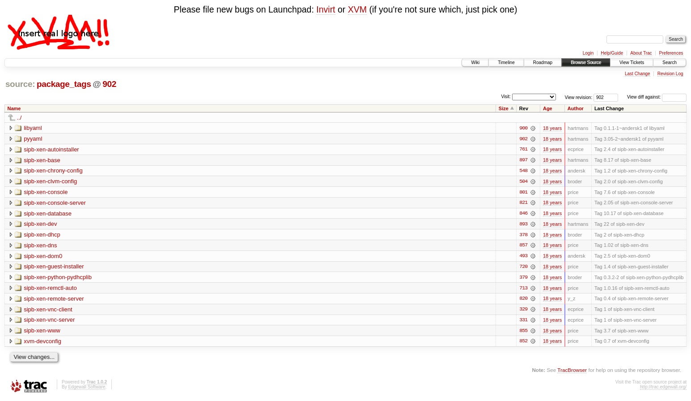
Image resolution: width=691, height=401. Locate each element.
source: (20, 84)
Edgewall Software (86, 388)
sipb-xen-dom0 (43, 257)
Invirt (325, 9)
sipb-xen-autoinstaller (51, 149)
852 (523, 343)
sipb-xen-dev (40, 224)
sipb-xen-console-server (55, 203)
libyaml (33, 128)
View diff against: (657, 97)
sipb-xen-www (42, 332)
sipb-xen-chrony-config (53, 171)
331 (523, 321)
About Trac (641, 53)
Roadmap (542, 62)
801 (523, 192)
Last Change (637, 73)
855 (523, 332)
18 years (552, 128)
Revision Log (670, 73)
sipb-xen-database (48, 214)
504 (523, 181)
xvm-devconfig (42, 343)
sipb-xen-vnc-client (48, 310)
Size (504, 108)
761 (523, 149)
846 (523, 214)
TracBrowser (572, 372)
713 (523, 289)
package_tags (64, 84)
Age (547, 108)
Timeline (506, 62)
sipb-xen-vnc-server (49, 321)
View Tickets (631, 62)
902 (109, 84)
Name (14, 108)
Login (588, 53)
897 (523, 160)
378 (523, 235)
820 (523, 300)
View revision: (579, 97)
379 (523, 278)
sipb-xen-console (46, 192)
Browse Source (586, 62)
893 (523, 225)
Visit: (506, 96)
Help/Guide (612, 53)
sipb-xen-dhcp (42, 235)
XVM (357, 9)
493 (523, 257)
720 (523, 268)
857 (523, 246)
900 (523, 128)
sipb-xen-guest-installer (54, 267)
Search (669, 62)
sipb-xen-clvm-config (50, 181)
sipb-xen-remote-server (54, 300)
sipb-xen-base (42, 160)
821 (523, 203)
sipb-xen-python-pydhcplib (58, 278)
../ (19, 117)
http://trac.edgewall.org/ (663, 388)
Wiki (475, 62)
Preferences (671, 53)
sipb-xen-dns (40, 246)
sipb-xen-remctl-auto (50, 289)
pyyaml (33, 138)
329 (523, 311)
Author (576, 108)
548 (523, 171)
